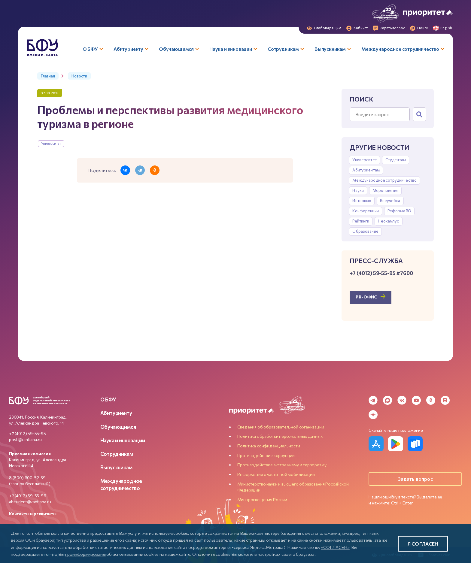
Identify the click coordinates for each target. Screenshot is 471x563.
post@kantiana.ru (25, 439)
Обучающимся (118, 427)
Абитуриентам (366, 170)
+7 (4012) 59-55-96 (27, 495)
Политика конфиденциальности (268, 445)
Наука (358, 190)
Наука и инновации (122, 440)
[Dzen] (373, 414)
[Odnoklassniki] (430, 400)
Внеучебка (390, 200)
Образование (365, 231)
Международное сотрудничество (384, 180)
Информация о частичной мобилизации (276, 474)
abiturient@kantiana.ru (30, 501)
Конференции (365, 210)
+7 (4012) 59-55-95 (27, 433)
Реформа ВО (399, 210)
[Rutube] (445, 400)
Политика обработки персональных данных (280, 436)
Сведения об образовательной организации (280, 426)
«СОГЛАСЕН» (335, 547)
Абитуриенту (116, 413)
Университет (51, 143)
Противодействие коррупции (266, 455)
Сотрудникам (116, 454)
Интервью (361, 200)
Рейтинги (360, 221)
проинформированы (85, 554)
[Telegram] (373, 400)
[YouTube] (416, 400)
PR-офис (366, 296)
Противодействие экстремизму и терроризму (282, 464)
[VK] (401, 400)
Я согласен (423, 543)
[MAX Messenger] (387, 400)
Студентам (395, 159)
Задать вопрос (415, 479)
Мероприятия (385, 190)
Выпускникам (116, 467)
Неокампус (388, 221)
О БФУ (108, 399)
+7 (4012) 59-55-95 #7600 (381, 273)
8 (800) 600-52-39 (27, 477)
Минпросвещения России (262, 499)
